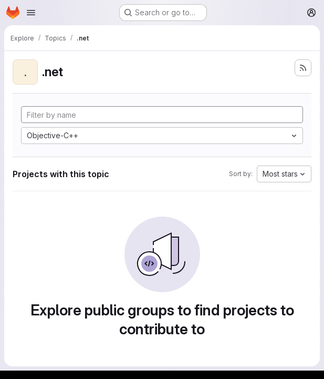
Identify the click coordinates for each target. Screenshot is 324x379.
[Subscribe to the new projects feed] (303, 67)
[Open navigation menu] (31, 12)
